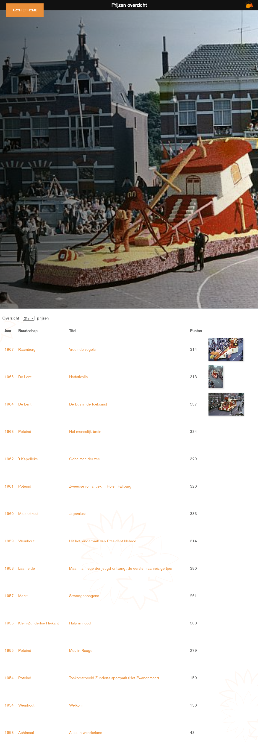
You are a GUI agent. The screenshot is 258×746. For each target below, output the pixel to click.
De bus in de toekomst (88, 404)
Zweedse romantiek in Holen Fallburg (100, 486)
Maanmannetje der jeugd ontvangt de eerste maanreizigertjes (120, 568)
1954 (9, 678)
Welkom (76, 705)
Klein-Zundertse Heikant (38, 623)
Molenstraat (28, 513)
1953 (9, 732)
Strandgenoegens (84, 595)
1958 (9, 568)
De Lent (24, 376)
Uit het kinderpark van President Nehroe (102, 541)
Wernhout (26, 541)
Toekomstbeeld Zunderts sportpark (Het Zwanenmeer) (114, 678)
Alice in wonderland (85, 732)
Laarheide (26, 568)
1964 (9, 404)
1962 (9, 459)
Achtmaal (26, 732)
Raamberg (27, 349)
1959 (9, 541)
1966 (9, 376)
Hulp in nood (80, 623)
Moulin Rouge (80, 650)
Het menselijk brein (85, 431)
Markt (23, 595)
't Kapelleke (28, 459)
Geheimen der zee (84, 459)
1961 (9, 486)
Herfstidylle (78, 376)
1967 (9, 349)
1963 (9, 431)
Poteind (24, 431)
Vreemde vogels (82, 349)
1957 (9, 595)
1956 (9, 623)
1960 (9, 513)
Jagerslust (77, 513)
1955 (9, 650)
